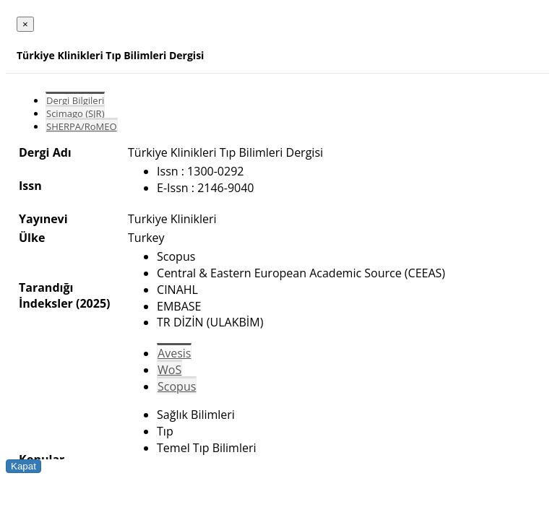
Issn (30, 186)
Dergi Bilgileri (75, 100)
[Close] (25, 24)
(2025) (93, 303)
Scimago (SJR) (75, 113)
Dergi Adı (45, 152)
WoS (169, 370)
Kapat (23, 466)
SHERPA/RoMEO (81, 126)
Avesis (174, 353)
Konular (41, 459)
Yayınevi (43, 219)
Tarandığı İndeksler (46, 295)
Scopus (177, 386)
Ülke (32, 238)
